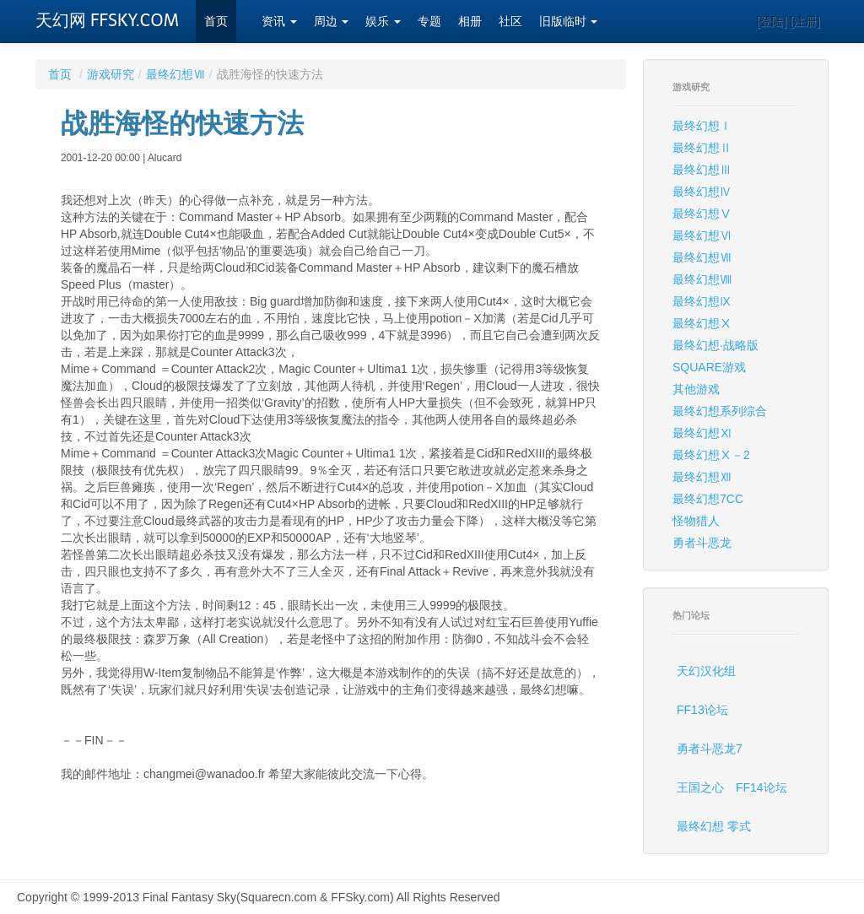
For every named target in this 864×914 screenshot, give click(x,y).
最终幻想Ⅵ (702, 235)
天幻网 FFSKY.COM (107, 20)
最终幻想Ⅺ (702, 433)
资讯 (279, 21)
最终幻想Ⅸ (702, 301)
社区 (510, 21)
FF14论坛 (761, 787)
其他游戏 (696, 389)
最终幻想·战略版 (715, 345)
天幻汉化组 (706, 671)
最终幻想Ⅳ (702, 191)
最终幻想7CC (707, 499)
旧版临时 (568, 21)
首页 (216, 21)
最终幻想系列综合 (719, 411)
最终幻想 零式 (714, 826)
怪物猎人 (696, 520)
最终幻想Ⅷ (702, 279)
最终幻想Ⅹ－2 (711, 455)
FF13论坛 (702, 710)
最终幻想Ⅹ (702, 323)
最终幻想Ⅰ (702, 126)
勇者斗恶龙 (702, 542)
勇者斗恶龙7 (709, 748)
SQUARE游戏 (709, 367)
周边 (331, 21)
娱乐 (383, 21)
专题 (429, 21)
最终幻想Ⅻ (702, 477)
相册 (470, 21)
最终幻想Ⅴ (702, 213)
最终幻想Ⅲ (702, 169)
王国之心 (700, 787)
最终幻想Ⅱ (702, 147)
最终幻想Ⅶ (175, 74)
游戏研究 (110, 74)
